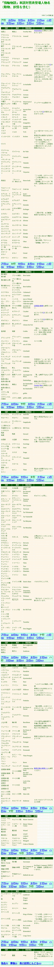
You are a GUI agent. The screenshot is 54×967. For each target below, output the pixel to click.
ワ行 (40, 945)
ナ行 (42, 634)
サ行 (23, 404)
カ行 (13, 264)
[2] (50, 64)
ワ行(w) (40, 23)
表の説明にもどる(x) (30, 963)
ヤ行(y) (20, 23)
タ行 (32, 477)
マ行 (11, 811)
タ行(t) (31, 20)
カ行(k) (12, 20)
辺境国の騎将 (38, 306)
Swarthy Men (27, 31)
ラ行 (31, 886)
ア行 (3, 20)
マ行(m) (10, 23)
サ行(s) (21, 20)
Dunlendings (38, 30)
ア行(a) (5, 264)
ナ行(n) (40, 20)
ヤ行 (21, 853)
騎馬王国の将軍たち (41, 768)
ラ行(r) (30, 23)
